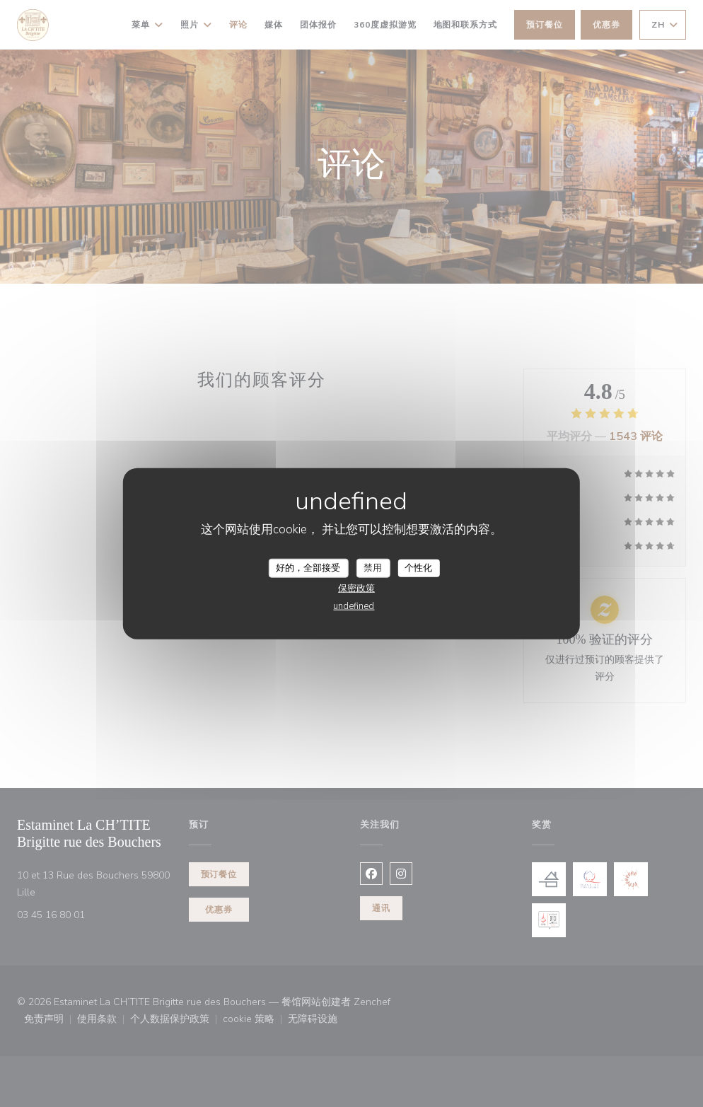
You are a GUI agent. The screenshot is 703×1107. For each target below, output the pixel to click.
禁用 (373, 567)
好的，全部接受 (308, 567)
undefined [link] (353, 606)
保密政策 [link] (356, 588)
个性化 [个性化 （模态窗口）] (418, 567)
